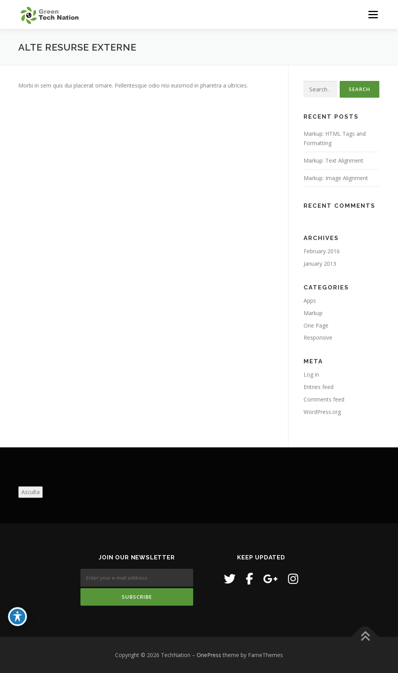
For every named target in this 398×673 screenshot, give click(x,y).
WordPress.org (322, 411)
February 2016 (322, 251)
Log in (311, 374)
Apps (310, 300)
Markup (313, 313)
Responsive (318, 337)
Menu (373, 14)
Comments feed (324, 399)
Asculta (30, 492)
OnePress (209, 655)
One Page (316, 325)
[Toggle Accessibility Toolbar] (17, 616)
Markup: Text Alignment (333, 160)
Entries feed (318, 387)
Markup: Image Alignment (336, 178)
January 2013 (320, 263)
